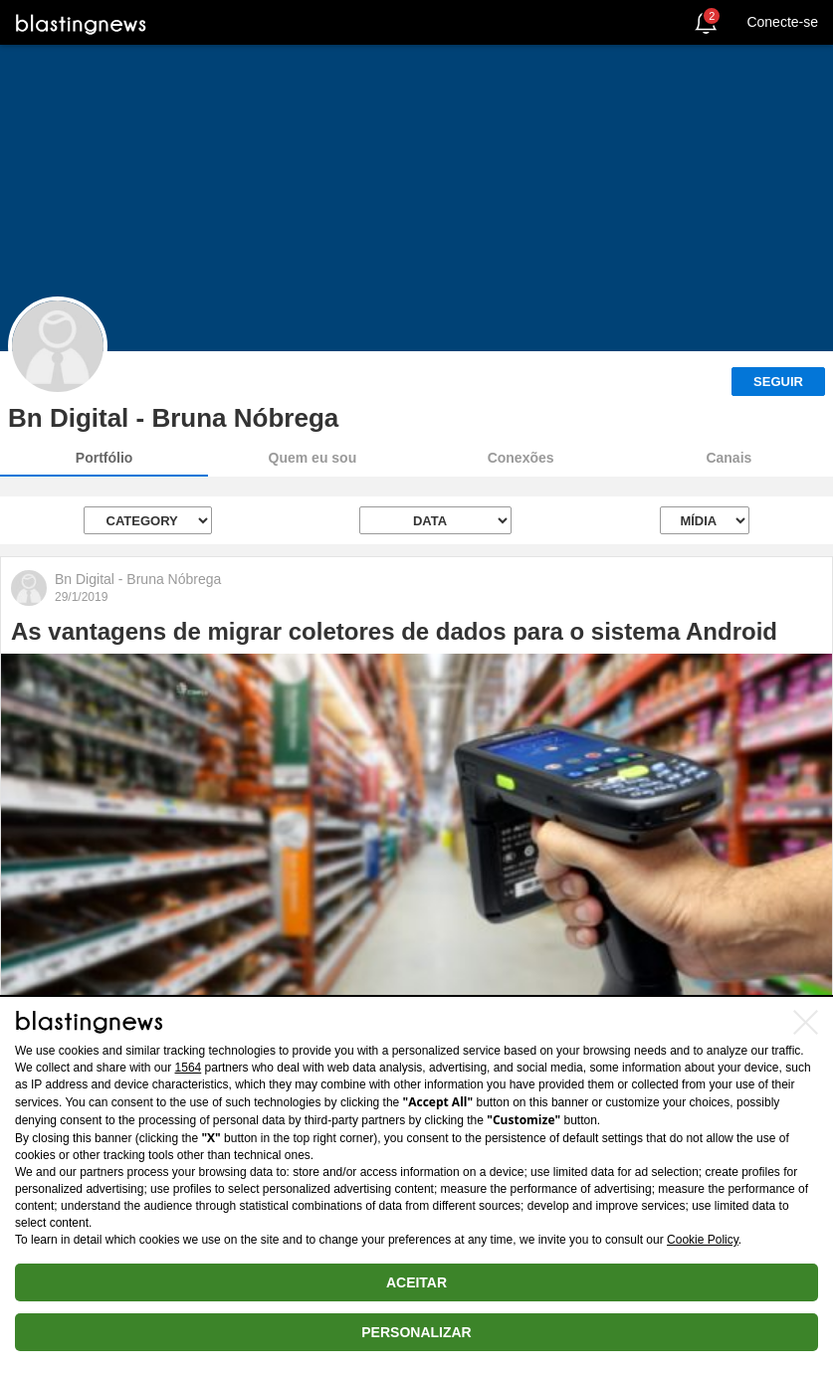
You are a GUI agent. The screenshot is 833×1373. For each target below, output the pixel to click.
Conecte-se (782, 22)
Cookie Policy (702, 1240)
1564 (188, 1068)
